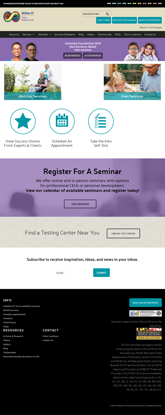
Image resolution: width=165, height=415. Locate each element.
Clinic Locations (132, 34)
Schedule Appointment (14, 314)
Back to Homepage (151, 27)
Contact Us (150, 34)
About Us (14, 34)
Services (28, 34)
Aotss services (93, 55)
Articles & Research (65, 34)
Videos (90, 34)
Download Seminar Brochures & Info (21, 356)
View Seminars (80, 203)
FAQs (118, 34)
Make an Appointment (145, 302)
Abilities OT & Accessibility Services (21, 306)
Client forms (103, 20)
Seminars (44, 34)
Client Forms (9, 322)
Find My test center (123, 233)
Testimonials (105, 34)
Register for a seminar (124, 20)
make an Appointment (150, 20)
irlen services (72, 55)
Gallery (7, 344)
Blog (81, 34)
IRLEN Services (11, 310)
